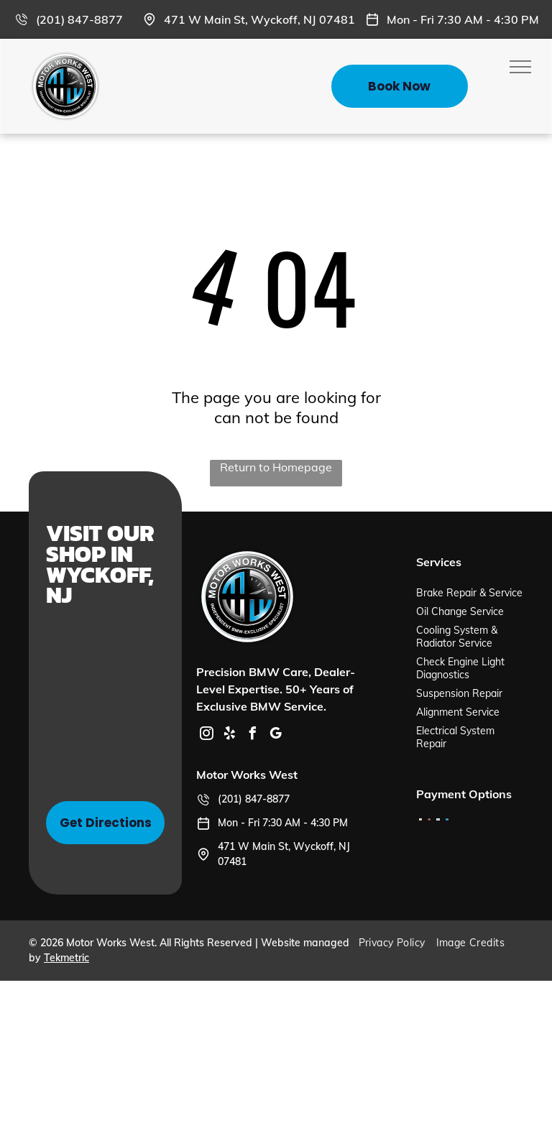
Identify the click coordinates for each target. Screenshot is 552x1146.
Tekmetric (66, 957)
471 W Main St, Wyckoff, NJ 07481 (259, 19)
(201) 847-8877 (79, 19)
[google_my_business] (275, 735)
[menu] (520, 67)
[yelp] (229, 735)
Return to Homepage (276, 467)
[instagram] (206, 735)
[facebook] (252, 735)
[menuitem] (397, 943)
